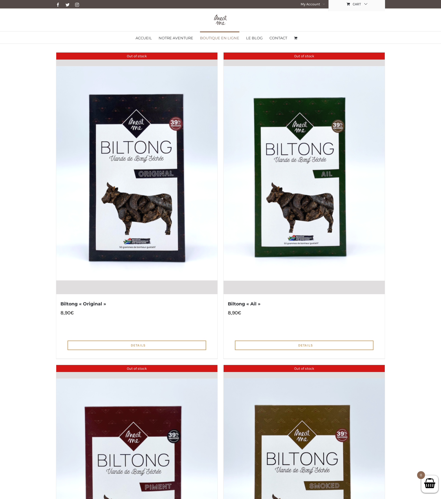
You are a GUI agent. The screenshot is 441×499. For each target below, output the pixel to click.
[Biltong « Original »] (136, 173)
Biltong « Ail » (244, 304)
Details (138, 345)
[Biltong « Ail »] (304, 173)
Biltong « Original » (83, 304)
